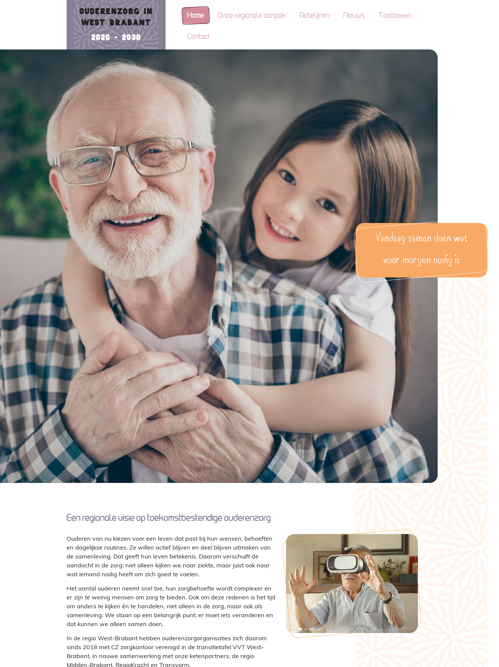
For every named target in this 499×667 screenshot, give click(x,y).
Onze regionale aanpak (252, 15)
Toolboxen (395, 15)
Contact (198, 36)
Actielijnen (315, 15)
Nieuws (354, 15)
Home (195, 15)
